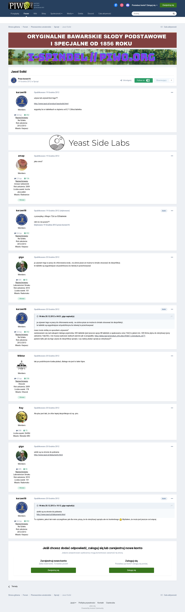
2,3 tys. (18, 178)
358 (18, 431)
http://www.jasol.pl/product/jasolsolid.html (51, 104)
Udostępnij (125, 80)
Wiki (35, 14)
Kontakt (101, 603)
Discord (91, 14)
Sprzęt (36, 81)
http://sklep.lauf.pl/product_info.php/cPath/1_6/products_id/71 (120, 336)
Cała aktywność (104, 14)
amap (21, 155)
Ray (21, 407)
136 (26, 178)
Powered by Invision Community (93, 608)
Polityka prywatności (87, 603)
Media (70, 14)
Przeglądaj (15, 14)
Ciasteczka (110, 603)
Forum (26, 15)
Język (73, 603)
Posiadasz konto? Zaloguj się (145, 5)
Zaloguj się (131, 570)
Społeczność (56, 14)
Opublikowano (46, 92)
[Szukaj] (145, 14)
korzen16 (27, 79)
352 (26, 115)
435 (18, 280)
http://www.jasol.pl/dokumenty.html (48, 455)
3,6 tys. (18, 115)
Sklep (43, 14)
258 (26, 379)
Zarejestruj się (168, 5)
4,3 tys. (18, 379)
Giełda (80, 14)
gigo (21, 257)
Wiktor (21, 355)
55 (25, 280)
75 (25, 431)
